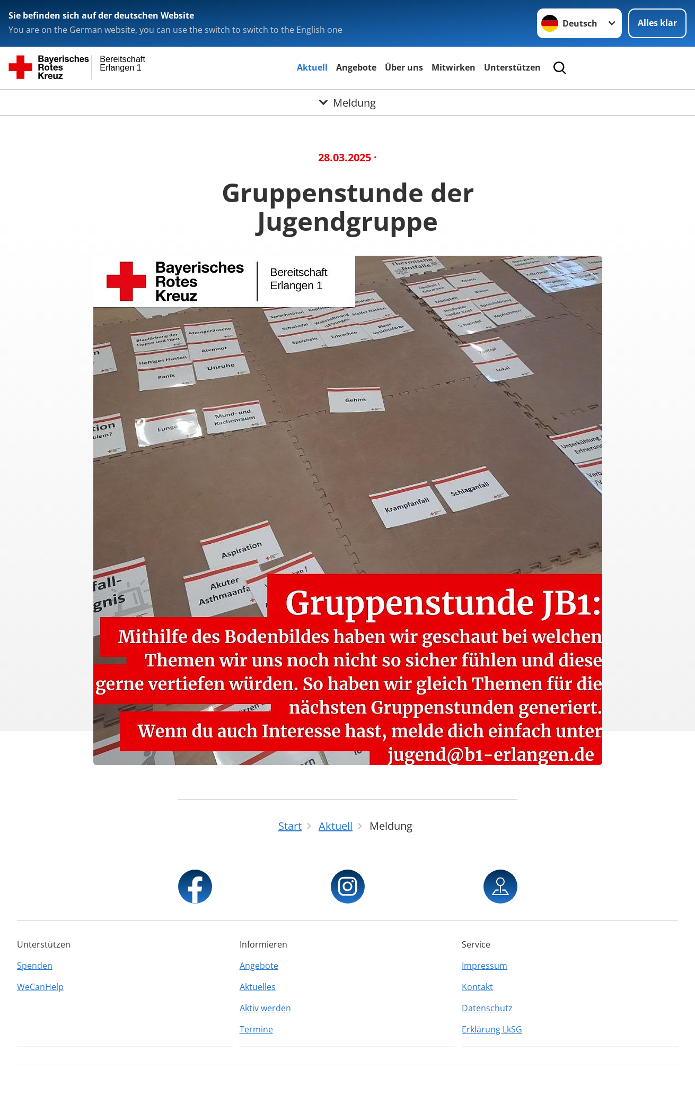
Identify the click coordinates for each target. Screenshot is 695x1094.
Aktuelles (258, 987)
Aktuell (312, 67)
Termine (256, 1029)
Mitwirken (454, 67)
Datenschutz (487, 1008)
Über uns (404, 67)
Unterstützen (512, 67)
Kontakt (477, 987)
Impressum (484, 965)
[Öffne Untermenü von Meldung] (347, 102)
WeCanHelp (40, 987)
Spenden (34, 965)
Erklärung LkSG (492, 1029)
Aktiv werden (265, 1008)
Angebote (356, 67)
